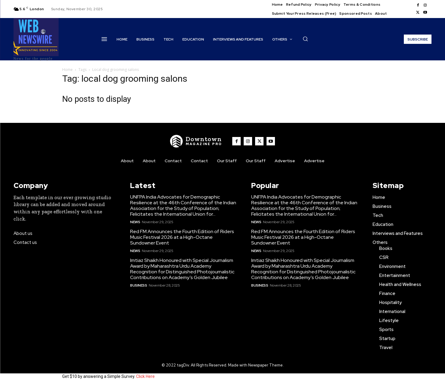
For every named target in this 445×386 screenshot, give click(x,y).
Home (67, 69)
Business (138, 285)
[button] (305, 38)
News (135, 222)
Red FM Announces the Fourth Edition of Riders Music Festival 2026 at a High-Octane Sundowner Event (182, 237)
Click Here (145, 376)
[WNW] (196, 141)
